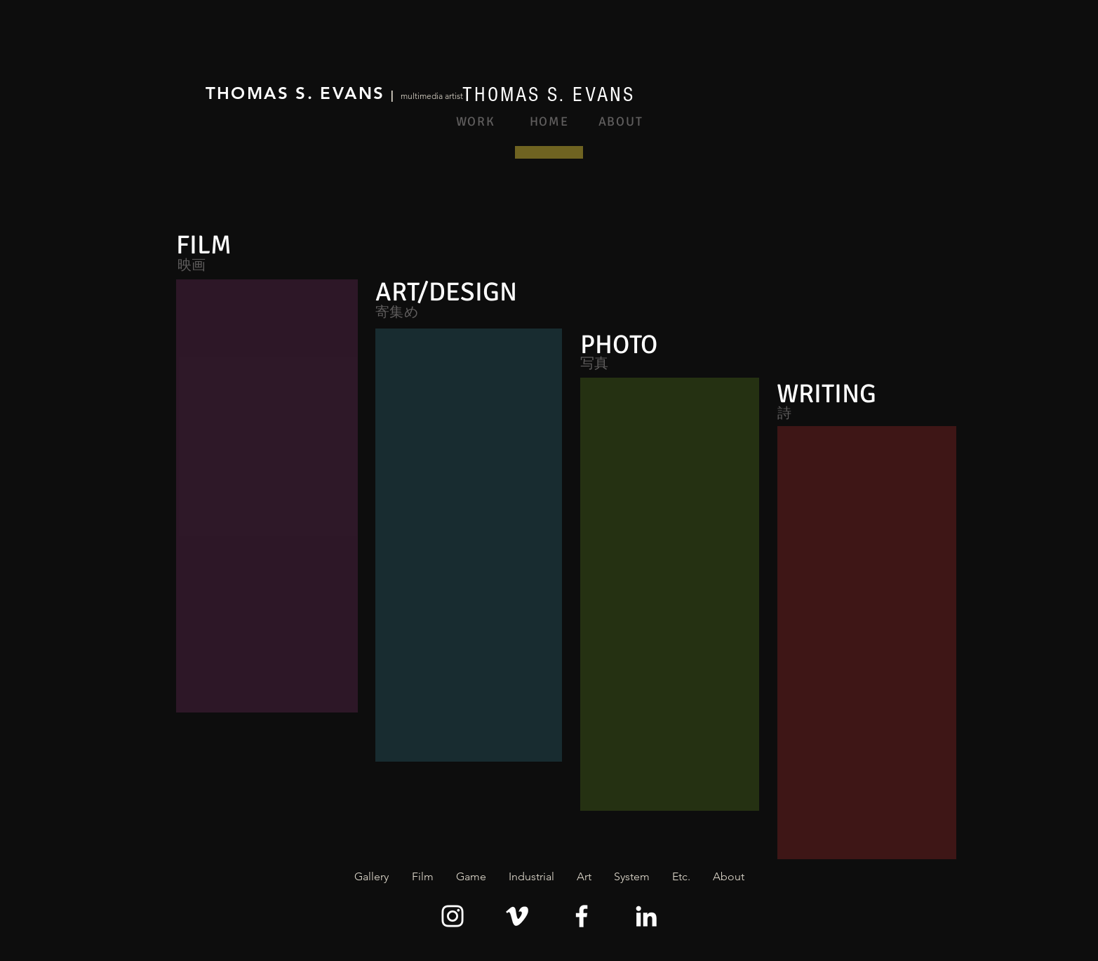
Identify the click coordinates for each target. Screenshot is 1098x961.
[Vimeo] (517, 916)
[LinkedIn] (646, 916)
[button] (423, 876)
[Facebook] (581, 916)
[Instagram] (452, 916)
